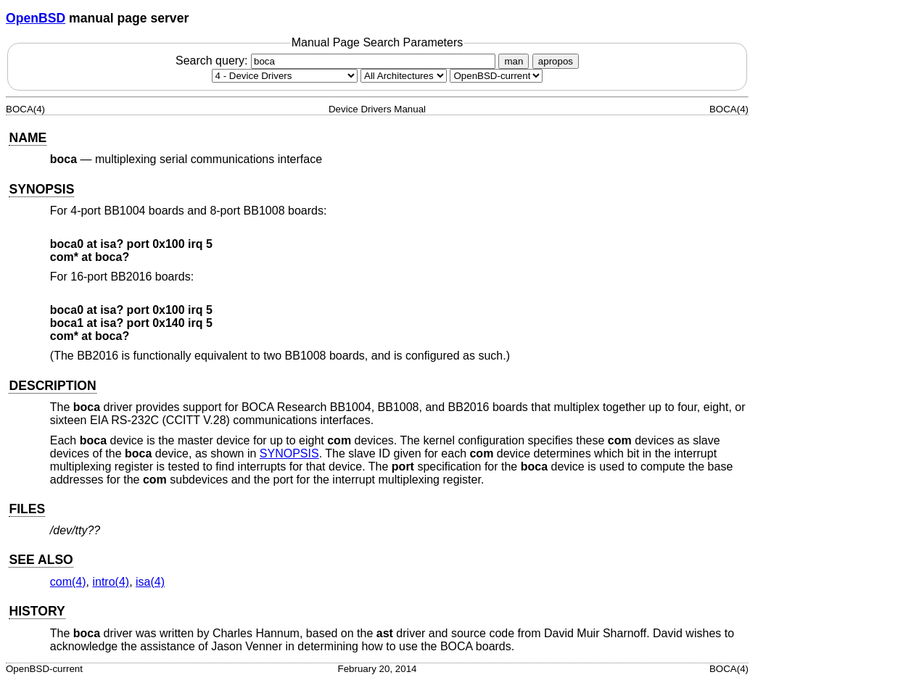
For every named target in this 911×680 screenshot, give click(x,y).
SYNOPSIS (41, 189)
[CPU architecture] (403, 76)
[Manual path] (496, 76)
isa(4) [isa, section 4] (150, 582)
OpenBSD (35, 18)
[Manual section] (285, 76)
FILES (27, 509)
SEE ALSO (41, 559)
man (513, 61)
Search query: (337, 60)
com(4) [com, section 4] (68, 582)
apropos (555, 61)
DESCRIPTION (52, 385)
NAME (27, 137)
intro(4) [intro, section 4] (110, 582)
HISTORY (37, 611)
